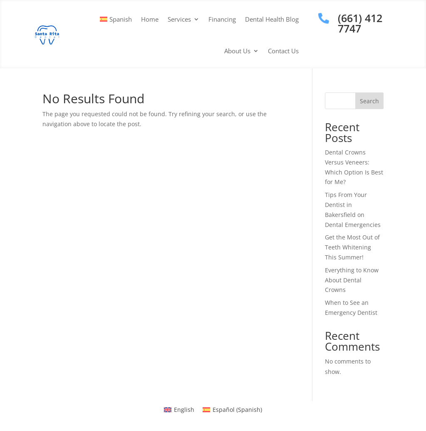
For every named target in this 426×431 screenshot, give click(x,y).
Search (369, 101)
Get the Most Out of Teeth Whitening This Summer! (352, 247)
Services (179, 19)
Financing (222, 19)
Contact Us (283, 51)
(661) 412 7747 (360, 23)
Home (150, 19)
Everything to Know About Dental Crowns (352, 280)
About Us (237, 51)
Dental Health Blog (272, 19)
